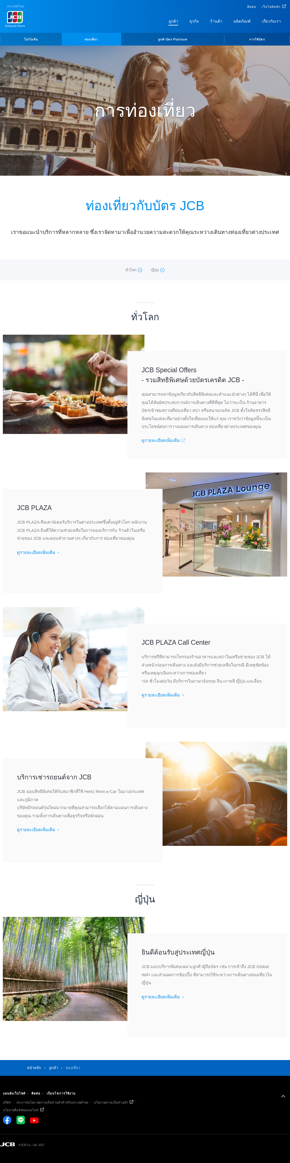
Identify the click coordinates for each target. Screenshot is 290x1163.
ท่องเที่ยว (91, 39)
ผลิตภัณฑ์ (242, 21)
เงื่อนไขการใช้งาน (61, 1093)
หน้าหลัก (34, 1068)
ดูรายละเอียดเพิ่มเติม (161, 440)
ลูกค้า (173, 21)
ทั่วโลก (131, 270)
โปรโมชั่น (31, 39)
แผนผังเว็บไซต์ (14, 1093)
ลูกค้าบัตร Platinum (172, 39)
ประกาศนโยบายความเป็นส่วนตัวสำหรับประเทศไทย (52, 1102)
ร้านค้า (216, 21)
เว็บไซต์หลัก (271, 6)
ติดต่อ (251, 6)
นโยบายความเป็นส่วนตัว (111, 1102)
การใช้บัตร (257, 39)
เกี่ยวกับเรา (271, 21)
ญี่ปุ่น (155, 270)
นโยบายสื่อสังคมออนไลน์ (21, 1110)
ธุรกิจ (194, 21)
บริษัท (7, 1102)
